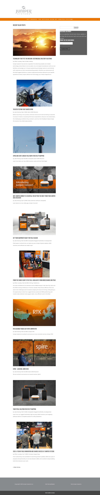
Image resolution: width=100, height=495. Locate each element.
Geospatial (31, 158)
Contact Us (76, 11)
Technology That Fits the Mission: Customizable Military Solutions (32, 59)
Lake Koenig (17, 112)
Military (31, 61)
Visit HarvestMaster (50, 484)
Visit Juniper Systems (76, 484)
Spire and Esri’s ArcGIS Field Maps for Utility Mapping (28, 156)
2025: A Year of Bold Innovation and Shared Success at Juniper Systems (33, 451)
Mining (31, 283)
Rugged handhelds (39, 240)
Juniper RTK (31, 331)
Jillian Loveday (18, 61)
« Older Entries (16, 467)
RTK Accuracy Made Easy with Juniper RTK (25, 329)
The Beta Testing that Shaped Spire (23, 109)
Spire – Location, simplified (21, 369)
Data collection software (34, 200)
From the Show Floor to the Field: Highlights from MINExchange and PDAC (34, 280)
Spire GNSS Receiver (33, 112)
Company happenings (34, 454)
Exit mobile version (50, 492)
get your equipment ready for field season (25, 238)
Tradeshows (36, 283)
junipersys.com (63, 11)
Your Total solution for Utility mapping (24, 409)
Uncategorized (48, 240)
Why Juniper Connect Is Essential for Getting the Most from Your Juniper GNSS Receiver (34, 197)
